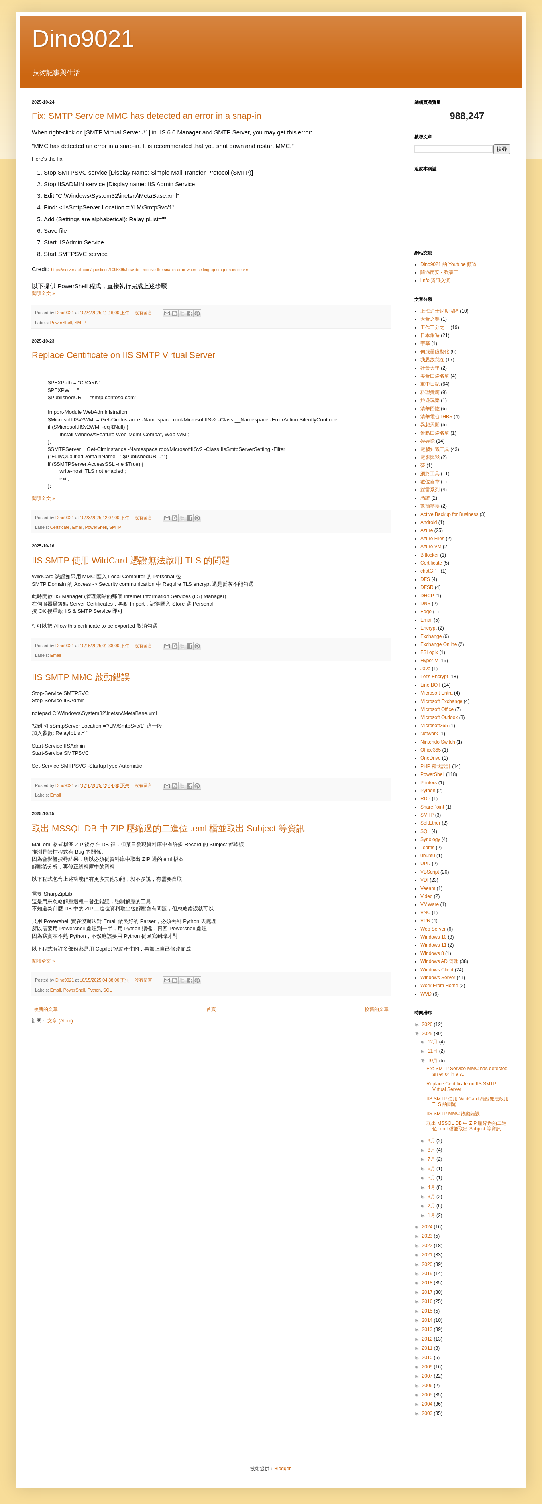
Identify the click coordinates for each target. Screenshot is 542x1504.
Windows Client (437, 969)
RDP (425, 798)
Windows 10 (433, 937)
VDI (424, 880)
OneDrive (430, 758)
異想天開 (430, 424)
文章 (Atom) (60, 1021)
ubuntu (427, 855)
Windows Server (437, 977)
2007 (428, 1376)
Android (428, 522)
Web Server (433, 929)
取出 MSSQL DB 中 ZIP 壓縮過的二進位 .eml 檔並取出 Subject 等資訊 (168, 828)
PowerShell (61, 322)
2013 (428, 1329)
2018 (428, 1282)
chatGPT (429, 571)
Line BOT (430, 685)
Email (77, 527)
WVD (426, 994)
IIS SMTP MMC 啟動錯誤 (81, 677)
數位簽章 (430, 481)
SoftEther (430, 823)
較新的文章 (46, 1009)
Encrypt (428, 628)
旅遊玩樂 (430, 400)
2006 (428, 1385)
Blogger (282, 1468)
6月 (432, 1168)
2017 (428, 1292)
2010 (428, 1357)
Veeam (427, 888)
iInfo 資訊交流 (435, 280)
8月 (432, 1150)
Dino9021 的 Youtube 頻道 (448, 264)
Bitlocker (429, 555)
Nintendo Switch (437, 742)
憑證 (425, 498)
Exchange (431, 636)
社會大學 (430, 368)
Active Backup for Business (449, 514)
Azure (426, 530)
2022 (428, 1245)
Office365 (430, 750)
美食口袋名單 (434, 376)
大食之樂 (430, 319)
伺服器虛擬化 (434, 351)
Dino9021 (83, 38)
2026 (428, 1024)
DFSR (427, 587)
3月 (432, 1196)
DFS (425, 579)
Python (94, 990)
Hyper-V (429, 660)
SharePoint (432, 807)
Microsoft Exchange (441, 701)
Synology (430, 839)
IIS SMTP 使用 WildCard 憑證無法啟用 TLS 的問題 (131, 560)
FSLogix (429, 652)
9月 (432, 1141)
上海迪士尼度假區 (439, 311)
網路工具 (430, 473)
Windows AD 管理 (439, 961)
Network (429, 733)
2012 (428, 1339)
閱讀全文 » (43, 293)
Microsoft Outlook (439, 717)
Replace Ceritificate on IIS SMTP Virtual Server (123, 355)
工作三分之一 (434, 327)
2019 (428, 1273)
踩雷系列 (430, 489)
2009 (428, 1367)
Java (425, 668)
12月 (433, 1042)
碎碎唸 (427, 441)
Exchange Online (438, 644)
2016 (428, 1301)
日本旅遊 (430, 335)
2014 (428, 1320)
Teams (427, 847)
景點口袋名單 (434, 433)
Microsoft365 (434, 725)
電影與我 (430, 457)
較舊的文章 (377, 1009)
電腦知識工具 (434, 449)
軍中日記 (430, 384)
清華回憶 (430, 408)
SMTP (80, 322)
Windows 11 (433, 945)
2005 (428, 1395)
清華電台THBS (436, 416)
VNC (425, 912)
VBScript (429, 872)
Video (426, 896)
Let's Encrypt (434, 676)
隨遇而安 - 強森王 (439, 272)
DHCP (427, 595)
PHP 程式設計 (435, 766)
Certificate (60, 527)
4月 (432, 1187)
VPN (425, 920)
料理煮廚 (430, 392)
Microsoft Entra (436, 693)
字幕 (425, 343)
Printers (428, 782)
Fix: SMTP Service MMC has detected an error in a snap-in (146, 116)
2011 (428, 1348)
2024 (428, 1227)
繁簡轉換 (430, 506)
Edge (426, 611)
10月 (433, 1060)
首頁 (211, 1009)
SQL (107, 990)
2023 (428, 1236)
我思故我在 (432, 359)
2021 (428, 1255)
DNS (425, 603)
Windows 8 (432, 953)
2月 (432, 1206)
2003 (428, 1413)
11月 (433, 1051)
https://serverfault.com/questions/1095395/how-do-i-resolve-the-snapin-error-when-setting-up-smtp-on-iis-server (149, 270)
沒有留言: (145, 312)
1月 (432, 1215)
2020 (428, 1264)
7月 (432, 1159)
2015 (428, 1311)
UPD (425, 863)
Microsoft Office (437, 709)
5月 (432, 1178)
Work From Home (439, 985)
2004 (428, 1404)
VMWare (429, 904)
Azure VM (431, 546)
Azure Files (432, 538)
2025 (428, 1033)
